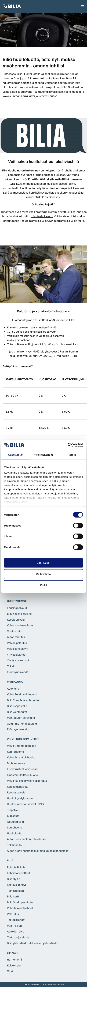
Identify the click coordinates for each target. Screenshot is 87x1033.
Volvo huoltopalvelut (23, 739)
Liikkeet (12, 952)
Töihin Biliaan (15, 890)
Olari (10, 971)
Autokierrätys (15, 931)
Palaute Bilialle (16, 867)
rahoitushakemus (75, 170)
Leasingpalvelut (17, 608)
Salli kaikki (43, 562)
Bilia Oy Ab (13, 879)
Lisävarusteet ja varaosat (22, 769)
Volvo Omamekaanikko (21, 745)
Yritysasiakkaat (16, 654)
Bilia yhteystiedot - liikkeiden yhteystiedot (32, 943)
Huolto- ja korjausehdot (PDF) (25, 804)
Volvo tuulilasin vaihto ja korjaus (27, 780)
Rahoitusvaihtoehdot (20, 908)
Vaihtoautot (16, 681)
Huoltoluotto (14, 833)
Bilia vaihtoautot (17, 712)
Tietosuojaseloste (18, 937)
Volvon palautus (17, 643)
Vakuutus (13, 914)
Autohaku (13, 688)
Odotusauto (14, 631)
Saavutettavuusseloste (53, 984)
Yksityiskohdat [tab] (43, 454)
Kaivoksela (14, 965)
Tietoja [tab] (71, 454)
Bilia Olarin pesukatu (20, 902)
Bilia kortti (13, 896)
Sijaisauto (13, 815)
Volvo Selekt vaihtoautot (22, 694)
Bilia (10, 860)
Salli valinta (43, 574)
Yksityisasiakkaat (18, 660)
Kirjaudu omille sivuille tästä (66, 220)
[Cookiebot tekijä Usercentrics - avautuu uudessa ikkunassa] (67, 445)
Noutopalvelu (15, 821)
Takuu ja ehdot (16, 919)
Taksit (11, 666)
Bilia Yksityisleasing (19, 613)
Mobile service (16, 763)
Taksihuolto (14, 845)
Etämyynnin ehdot (18, 672)
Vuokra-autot (15, 925)
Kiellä (43, 585)
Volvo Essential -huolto (21, 757)
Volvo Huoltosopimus (20, 625)
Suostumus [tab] (15, 454)
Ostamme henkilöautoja (22, 723)
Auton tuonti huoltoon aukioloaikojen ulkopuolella (37, 850)
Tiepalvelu (13, 810)
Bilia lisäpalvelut (17, 706)
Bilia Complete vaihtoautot (23, 700)
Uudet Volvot (16, 601)
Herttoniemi (14, 959)
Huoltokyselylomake (20, 798)
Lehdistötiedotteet (18, 873)
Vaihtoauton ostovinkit (21, 717)
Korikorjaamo (15, 751)
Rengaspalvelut (16, 792)
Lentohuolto (14, 827)
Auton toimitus (16, 637)
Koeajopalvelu (16, 619)
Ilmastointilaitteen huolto (22, 775)
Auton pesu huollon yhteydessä (26, 839)
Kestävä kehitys (17, 884)
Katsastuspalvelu (17, 786)
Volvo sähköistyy (17, 648)
